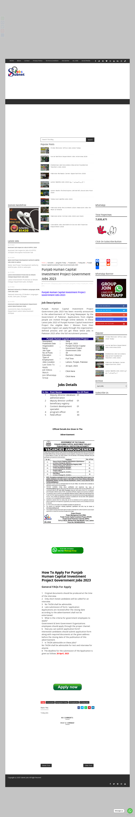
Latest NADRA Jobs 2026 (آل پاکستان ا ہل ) (68, 182)
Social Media (86, 61)
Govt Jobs (50, 263)
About (19, 61)
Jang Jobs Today (61, 263)
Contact (27, 61)
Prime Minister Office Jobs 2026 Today (66, 148)
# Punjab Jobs (73, 702)
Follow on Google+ (112, 315)
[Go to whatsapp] (130, 810)
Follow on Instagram (112, 319)
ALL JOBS (75, 61)
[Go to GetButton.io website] (130, 815)
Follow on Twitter (112, 310)
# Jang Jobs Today (61, 702)
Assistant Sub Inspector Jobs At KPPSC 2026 (22, 247)
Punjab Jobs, (85, 283)
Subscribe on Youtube (112, 323)
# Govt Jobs (50, 702)
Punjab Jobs (72, 263)
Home (12, 61)
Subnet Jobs (25, 778)
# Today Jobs (84, 702)
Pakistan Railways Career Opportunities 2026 (68, 173)
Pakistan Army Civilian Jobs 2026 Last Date (67, 216)
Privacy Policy (37, 61)
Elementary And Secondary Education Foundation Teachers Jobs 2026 (115, 356)
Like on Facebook (112, 306)
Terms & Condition (52, 61)
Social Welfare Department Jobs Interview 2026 (69, 156)
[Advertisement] (63, 14)
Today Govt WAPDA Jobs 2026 (62, 199)
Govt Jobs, (66, 283)
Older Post (88, 765)
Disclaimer (65, 61)
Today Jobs (81, 263)
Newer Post (46, 765)
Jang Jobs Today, (75, 283)
